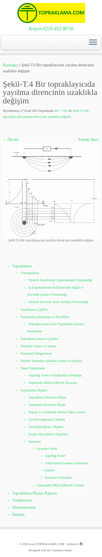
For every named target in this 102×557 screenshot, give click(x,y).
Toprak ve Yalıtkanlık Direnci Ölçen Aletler (57, 412)
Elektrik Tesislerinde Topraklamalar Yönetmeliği (60, 280)
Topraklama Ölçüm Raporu (34, 493)
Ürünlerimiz (22, 500)
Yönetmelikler (29, 273)
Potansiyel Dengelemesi (36, 353)
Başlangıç (10, 65)
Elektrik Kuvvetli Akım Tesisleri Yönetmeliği (58, 302)
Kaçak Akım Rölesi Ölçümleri (48, 434)
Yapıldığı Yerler (55, 456)
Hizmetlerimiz (24, 507)
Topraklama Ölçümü (33, 390)
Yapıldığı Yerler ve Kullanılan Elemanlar (55, 375)
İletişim (18, 514)
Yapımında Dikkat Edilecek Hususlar (53, 383)
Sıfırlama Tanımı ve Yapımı (38, 346)
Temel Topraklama (32, 368)
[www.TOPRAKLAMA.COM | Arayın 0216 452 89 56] (51, 13)
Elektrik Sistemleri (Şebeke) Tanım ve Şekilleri (51, 361)
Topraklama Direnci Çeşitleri (39, 339)
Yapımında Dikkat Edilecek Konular (60, 485)
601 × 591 (60, 111)
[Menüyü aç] (93, 43)
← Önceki (10, 139)
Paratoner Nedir (47, 449)
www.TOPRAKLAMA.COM (46, 544)
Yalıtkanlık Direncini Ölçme (47, 405)
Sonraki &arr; (88, 139)
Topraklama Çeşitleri (34, 310)
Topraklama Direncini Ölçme (48, 397)
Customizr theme (61, 550)
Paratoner (35, 442)
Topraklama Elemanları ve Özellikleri (45, 317)
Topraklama (22, 266)
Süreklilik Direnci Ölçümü (46, 427)
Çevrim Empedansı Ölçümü (47, 419)
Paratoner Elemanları (59, 478)
